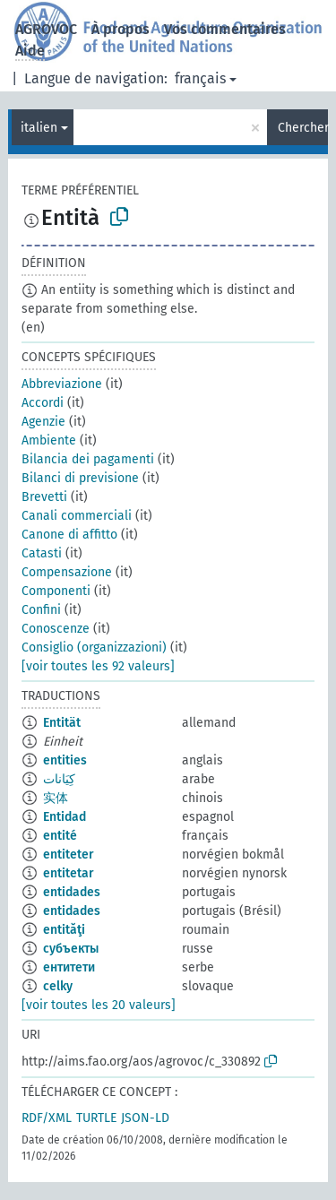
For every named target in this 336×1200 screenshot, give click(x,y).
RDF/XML (47, 1118)
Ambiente (49, 440)
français (200, 78)
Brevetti (44, 497)
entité (60, 835)
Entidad (64, 816)
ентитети (69, 967)
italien (39, 127)
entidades (71, 892)
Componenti (56, 591)
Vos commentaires (225, 29)
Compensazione (67, 572)
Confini (41, 609)
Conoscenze (56, 628)
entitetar (68, 873)
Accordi (43, 402)
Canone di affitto (69, 534)
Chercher (303, 127)
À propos (120, 29)
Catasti (42, 553)
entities (65, 760)
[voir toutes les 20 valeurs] (99, 1005)
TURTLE (96, 1118)
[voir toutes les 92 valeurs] (98, 666)
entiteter (68, 854)
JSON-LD (145, 1118)
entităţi (64, 929)
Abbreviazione (62, 384)
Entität (62, 722)
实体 (55, 798)
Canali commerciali (77, 515)
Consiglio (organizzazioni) (94, 647)
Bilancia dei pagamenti (88, 459)
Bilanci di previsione (80, 478)
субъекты (71, 948)
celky (58, 986)
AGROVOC (46, 29)
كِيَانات (59, 779)
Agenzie (43, 421)
